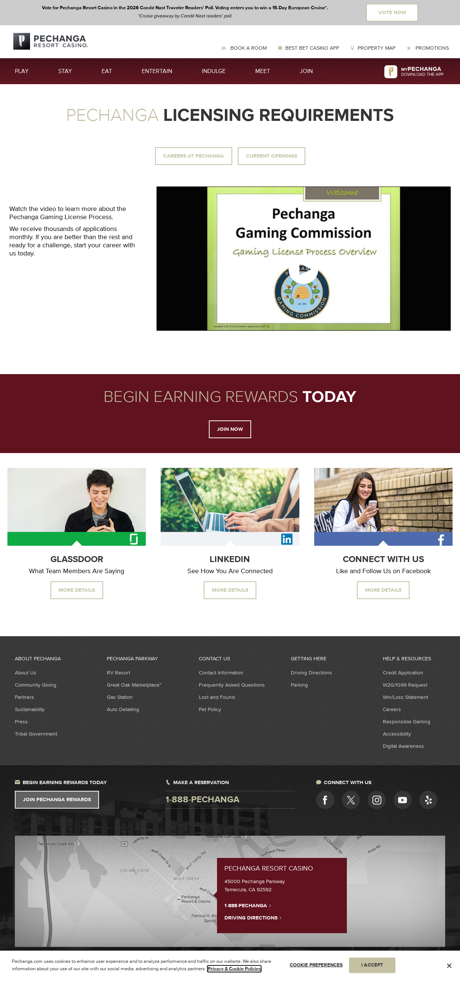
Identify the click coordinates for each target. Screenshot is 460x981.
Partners (24, 697)
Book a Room (248, 48)
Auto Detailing (123, 709)
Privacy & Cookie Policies (234, 972)
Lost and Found (217, 697)
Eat (107, 71)
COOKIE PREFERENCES (316, 968)
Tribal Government (36, 734)
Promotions (431, 48)
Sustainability (30, 709)
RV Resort (118, 673)
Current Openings (271, 156)
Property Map (376, 48)
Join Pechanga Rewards (57, 799)
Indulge (214, 71)
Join (306, 71)
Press (21, 722)
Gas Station (120, 697)
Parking (299, 685)
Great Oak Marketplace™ (134, 685)
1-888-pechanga (202, 799)
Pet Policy (210, 709)
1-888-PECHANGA (248, 905)
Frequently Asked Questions (232, 685)
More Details (77, 590)
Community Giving (35, 685)
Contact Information (221, 673)
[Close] (449, 969)
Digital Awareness (403, 746)
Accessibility (397, 734)
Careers (392, 709)
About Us (25, 673)
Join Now (230, 429)
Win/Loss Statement (405, 697)
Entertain (157, 71)
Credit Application (403, 673)
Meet (262, 71)
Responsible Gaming (406, 722)
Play (22, 71)
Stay (65, 71)
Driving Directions (311, 673)
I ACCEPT (372, 968)
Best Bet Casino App (312, 48)
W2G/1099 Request (405, 685)
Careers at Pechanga (193, 156)
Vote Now (392, 12)
